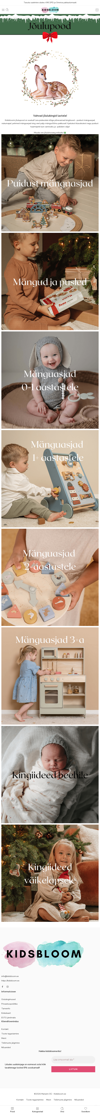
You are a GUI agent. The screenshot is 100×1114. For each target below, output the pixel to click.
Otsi (62, 1110)
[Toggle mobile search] (7, 9)
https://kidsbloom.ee (10, 980)
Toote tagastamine (10, 1033)
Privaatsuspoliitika (9, 1003)
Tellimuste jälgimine (10, 1042)
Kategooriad (37, 1110)
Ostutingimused (8, 999)
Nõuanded (6, 1047)
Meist (3, 1038)
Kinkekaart (6, 1013)
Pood (12, 1110)
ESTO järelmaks (8, 1017)
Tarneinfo (5, 1008)
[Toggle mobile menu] (3, 10)
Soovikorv (85, 1110)
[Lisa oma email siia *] (73, 1059)
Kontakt (4, 1029)
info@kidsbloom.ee (10, 976)
